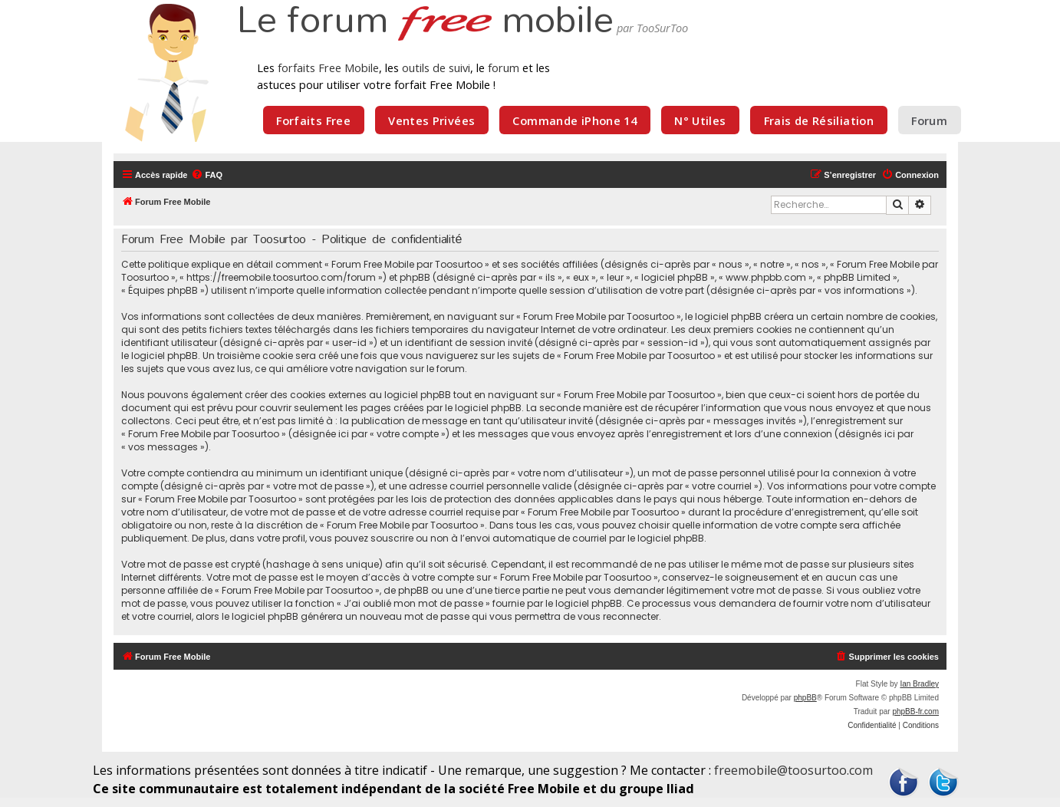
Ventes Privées (431, 120)
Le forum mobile (425, 21)
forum (503, 67)
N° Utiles (700, 120)
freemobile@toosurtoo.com (793, 770)
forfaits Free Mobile (328, 67)
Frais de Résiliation (819, 120)
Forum (929, 120)
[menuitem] (206, 175)
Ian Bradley (919, 684)
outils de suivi (436, 67)
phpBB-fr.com (915, 711)
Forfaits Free (313, 120)
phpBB (805, 697)
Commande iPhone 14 (574, 120)
